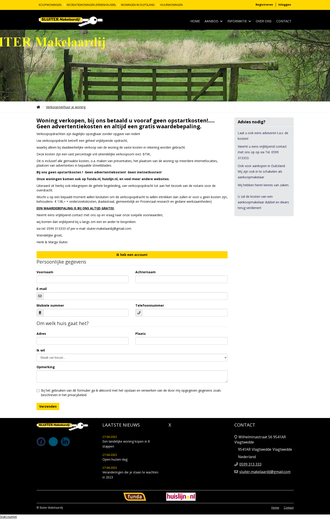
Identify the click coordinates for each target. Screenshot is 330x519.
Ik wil (41, 350)
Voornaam (45, 272)
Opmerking (46, 367)
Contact (283, 21)
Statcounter (8, 516)
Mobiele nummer (50, 305)
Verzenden (48, 406)
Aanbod (214, 21)
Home (195, 21)
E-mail (42, 289)
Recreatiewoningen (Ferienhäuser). (91, 5)
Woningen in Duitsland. (138, 5)
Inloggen (284, 5)
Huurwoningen (171, 5)
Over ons (264, 21)
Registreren (264, 5)
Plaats (140, 333)
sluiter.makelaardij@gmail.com (265, 471)
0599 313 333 (250, 464)
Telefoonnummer (149, 305)
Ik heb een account (132, 255)
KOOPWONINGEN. (50, 5)
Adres (41, 333)
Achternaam (145, 272)
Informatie (239, 21)
